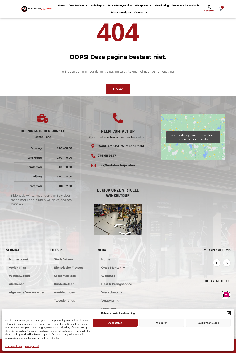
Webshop (98, 5)
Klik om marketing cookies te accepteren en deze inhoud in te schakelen (193, 137)
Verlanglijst (17, 267)
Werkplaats (143, 5)
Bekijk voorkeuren (208, 323)
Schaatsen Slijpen (121, 12)
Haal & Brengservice (120, 5)
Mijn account (18, 259)
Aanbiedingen (64, 292)
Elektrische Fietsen (68, 267)
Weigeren (161, 323)
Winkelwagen (19, 276)
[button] (229, 313)
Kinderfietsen (64, 284)
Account (209, 10)
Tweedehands (64, 300)
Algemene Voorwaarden (27, 292)
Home (61, 5)
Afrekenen (17, 284)
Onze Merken (78, 5)
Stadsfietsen (63, 259)
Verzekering (162, 5)
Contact (140, 12)
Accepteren (115, 323)
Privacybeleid (32, 346)
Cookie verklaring (14, 346)
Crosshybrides (65, 276)
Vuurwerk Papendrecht (186, 5)
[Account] (209, 7)
